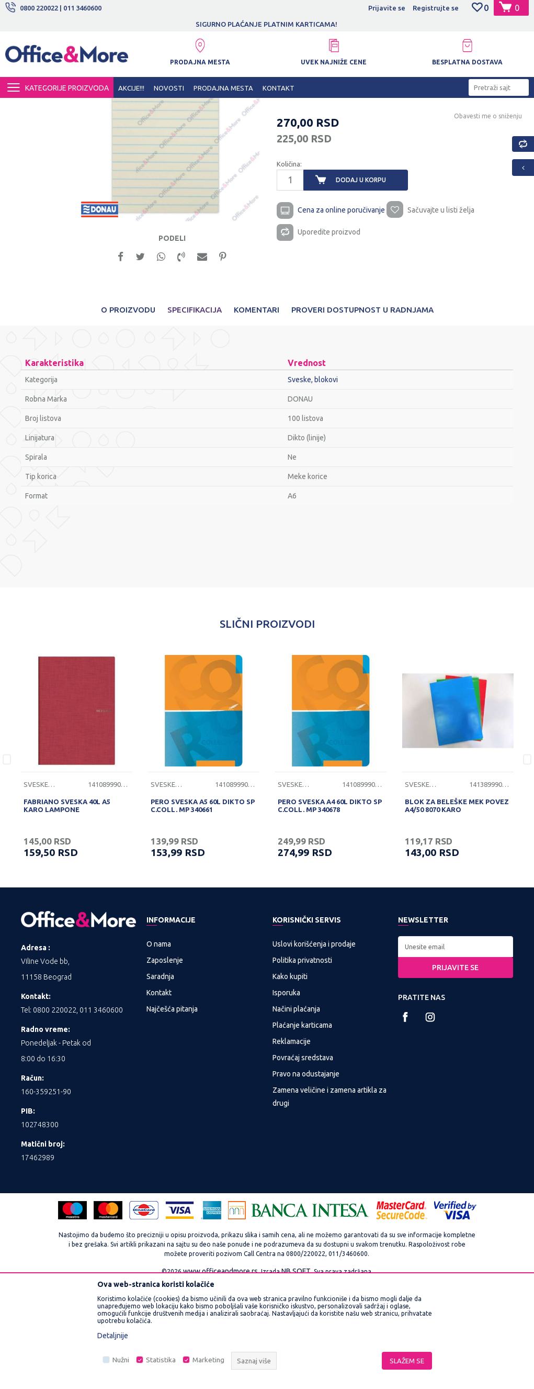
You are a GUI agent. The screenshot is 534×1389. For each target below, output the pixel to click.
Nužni (120, 1360)
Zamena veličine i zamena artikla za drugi (329, 1201)
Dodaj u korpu (360, 280)
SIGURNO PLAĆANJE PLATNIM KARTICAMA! (324, 24)
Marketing (208, 1360)
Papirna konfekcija (211, 107)
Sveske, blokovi (271, 107)
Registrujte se (436, 8)
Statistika (161, 1360)
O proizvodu (128, 414)
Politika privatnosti (302, 1065)
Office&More (25, 107)
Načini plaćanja (296, 1113)
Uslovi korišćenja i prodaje (314, 1048)
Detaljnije (112, 1335)
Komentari (256, 414)
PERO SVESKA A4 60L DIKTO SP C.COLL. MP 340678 (330, 910)
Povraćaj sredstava (302, 1162)
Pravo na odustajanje (305, 1178)
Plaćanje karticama (302, 1130)
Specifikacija (194, 414)
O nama (158, 1048)
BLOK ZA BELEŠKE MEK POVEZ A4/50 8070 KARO (457, 910)
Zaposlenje (164, 1065)
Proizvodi (68, 107)
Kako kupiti (290, 1081)
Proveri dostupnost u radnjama (362, 414)
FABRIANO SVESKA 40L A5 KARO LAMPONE (67, 910)
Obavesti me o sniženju (487, 216)
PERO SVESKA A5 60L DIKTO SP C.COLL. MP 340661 (203, 910)
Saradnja (160, 1081)
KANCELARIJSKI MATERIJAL (132, 107)
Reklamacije (291, 1146)
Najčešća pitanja (172, 1113)
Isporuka (286, 1097)
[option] (168, 230)
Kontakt (159, 1097)
